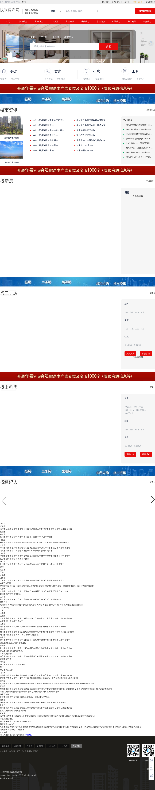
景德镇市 (9, 627)
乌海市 (18, 586)
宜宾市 (2, 678)
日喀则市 (9, 697)
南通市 (32, 529)
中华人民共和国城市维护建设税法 (48, 130)
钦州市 (39, 656)
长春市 (2, 599)
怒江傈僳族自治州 (39, 692)
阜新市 (49, 591)
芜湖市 (8, 618)
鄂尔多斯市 (37, 586)
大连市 (8, 591)
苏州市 (26, 529)
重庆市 (2, 670)
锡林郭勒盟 (81, 586)
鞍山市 (14, 591)
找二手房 (15, 79)
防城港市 (33, 656)
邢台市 (30, 543)
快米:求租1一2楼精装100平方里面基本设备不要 (139, 148)
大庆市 (39, 605)
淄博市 (14, 556)
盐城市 (51, 529)
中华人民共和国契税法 (43, 125)
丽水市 (61, 564)
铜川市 (8, 702)
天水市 (28, 708)
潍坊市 (38, 556)
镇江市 (63, 529)
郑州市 (2, 632)
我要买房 (146, 353)
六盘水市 (9, 684)
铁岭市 (67, 591)
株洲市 (8, 648)
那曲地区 (30, 697)
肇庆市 (55, 548)
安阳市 (28, 632)
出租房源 (70, 21)
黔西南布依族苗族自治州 (47, 684)
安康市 (49, 702)
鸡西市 (20, 605)
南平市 (38, 537)
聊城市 (14, 559)
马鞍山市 (27, 618)
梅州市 (67, 548)
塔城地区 (3, 730)
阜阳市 (63, 618)
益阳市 (51, 648)
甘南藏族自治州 (19, 711)
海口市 (2, 665)
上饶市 (63, 627)
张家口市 (42, 543)
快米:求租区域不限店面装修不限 (139, 134)
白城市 (44, 599)
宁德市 (49, 537)
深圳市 (14, 548)
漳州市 (32, 537)
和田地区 (123, 727)
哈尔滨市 (3, 605)
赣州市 (39, 627)
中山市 (32, 551)
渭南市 (26, 702)
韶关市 (8, 548)
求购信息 (85, 21)
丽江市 (32, 689)
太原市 (2, 580)
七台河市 (59, 605)
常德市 (38, 648)
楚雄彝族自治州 (53, 689)
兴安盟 (73, 586)
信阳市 (14, 635)
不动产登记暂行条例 (85, 135)
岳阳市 (32, 648)
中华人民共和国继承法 (43, 150)
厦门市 (8, 537)
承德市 (49, 543)
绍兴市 (32, 564)
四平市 (14, 599)
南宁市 (2, 656)
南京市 (2, 529)
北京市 (2, 570)
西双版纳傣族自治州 (103, 689)
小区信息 (116, 21)
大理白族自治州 (6, 692)
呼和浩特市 (4, 586)
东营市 (26, 556)
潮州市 (38, 551)
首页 (8, 21)
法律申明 (3, 751)
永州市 (63, 648)
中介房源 (61, 79)
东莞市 (26, 551)
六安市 (2, 621)
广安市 (8, 678)
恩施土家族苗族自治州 (9, 643)
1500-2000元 (141, 410)
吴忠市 (16, 721)
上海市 (2, 613)
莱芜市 (67, 556)
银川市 (2, 721)
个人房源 (48, 79)
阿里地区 (38, 697)
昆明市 (2, 689)
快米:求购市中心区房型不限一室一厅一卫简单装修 (139, 152)
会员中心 (126, 2)
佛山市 (32, 548)
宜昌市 (20, 640)
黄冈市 (55, 640)
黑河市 (74, 605)
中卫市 (28, 721)
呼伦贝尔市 (47, 586)
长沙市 (2, 648)
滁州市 (57, 618)
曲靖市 (8, 689)
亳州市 (8, 621)
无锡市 (8, 529)
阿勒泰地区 (12, 730)
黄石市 (8, 640)
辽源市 (20, 599)
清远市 (20, 551)
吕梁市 (61, 580)
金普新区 (17, 594)
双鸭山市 (32, 605)
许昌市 (57, 632)
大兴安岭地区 (5, 608)
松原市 (38, 599)
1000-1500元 (129, 410)
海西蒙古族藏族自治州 (86, 716)
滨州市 (20, 559)
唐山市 (10, 543)
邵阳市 (26, 648)
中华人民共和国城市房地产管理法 (48, 120)
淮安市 (45, 529)
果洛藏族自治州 (57, 716)
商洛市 (55, 702)
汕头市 (26, 548)
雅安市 (20, 678)
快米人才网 (5, 735)
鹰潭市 (34, 627)
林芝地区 (46, 697)
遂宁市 (45, 675)
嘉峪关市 (9, 708)
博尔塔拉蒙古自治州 (57, 727)
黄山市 (51, 618)
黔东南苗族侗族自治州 (66, 684)
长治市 (20, 580)
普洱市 (38, 689)
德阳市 (28, 675)
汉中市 (38, 702)
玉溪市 (14, 689)
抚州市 (57, 627)
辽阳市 (55, 591)
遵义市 (16, 684)
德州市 (8, 559)
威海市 (55, 556)
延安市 (32, 702)
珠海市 (20, 548)
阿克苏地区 (87, 727)
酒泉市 (51, 708)
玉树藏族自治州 (70, 716)
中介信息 (147, 21)
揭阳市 (44, 551)
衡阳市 (20, 648)
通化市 (26, 599)
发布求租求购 (150, 2)
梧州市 (20, 656)
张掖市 (39, 708)
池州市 (14, 621)
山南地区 (23, 697)
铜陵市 (39, 618)
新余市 (28, 627)
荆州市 (49, 640)
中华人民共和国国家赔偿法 (45, 135)
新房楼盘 (23, 21)
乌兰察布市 (66, 586)
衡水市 (67, 543)
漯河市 (63, 632)
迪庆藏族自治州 (53, 692)
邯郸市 (24, 543)
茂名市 (49, 548)
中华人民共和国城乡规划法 (45, 140)
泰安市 (49, 556)
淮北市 (34, 618)
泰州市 (69, 529)
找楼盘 (3, 79)
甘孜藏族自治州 (58, 678)
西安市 (2, 702)
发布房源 (76, 746)
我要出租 (87, 79)
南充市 (63, 675)
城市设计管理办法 (84, 145)
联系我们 (36, 751)
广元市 (39, 675)
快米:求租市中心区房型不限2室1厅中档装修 (139, 143)
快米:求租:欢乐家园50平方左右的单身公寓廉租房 (139, 157)
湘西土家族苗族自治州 (15, 651)
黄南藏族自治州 (31, 716)
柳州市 (8, 656)
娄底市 (2, 651)
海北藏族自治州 (18, 716)
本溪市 (26, 591)
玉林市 (51, 656)
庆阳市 (57, 708)
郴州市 (57, 648)
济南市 (2, 556)
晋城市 (26, 580)
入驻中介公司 (137, 2)
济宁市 (44, 556)
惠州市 (61, 548)
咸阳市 (20, 702)
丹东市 (32, 591)
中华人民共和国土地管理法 (45, 145)
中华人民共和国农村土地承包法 (90, 125)
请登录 (24, 2)
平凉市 (45, 708)
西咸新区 (62, 702)
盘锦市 (61, 591)
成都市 (2, 675)
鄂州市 (32, 640)
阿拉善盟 (90, 586)
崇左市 (8, 659)
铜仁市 (34, 684)
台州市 (55, 564)
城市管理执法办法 (84, 150)
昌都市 (16, 697)
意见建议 (28, 751)
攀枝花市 (15, 675)
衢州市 (44, 564)
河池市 (69, 656)
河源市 (8, 551)
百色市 (57, 656)
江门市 (38, 548)
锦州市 (38, 591)
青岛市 (8, 556)
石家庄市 (3, 543)
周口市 (20, 635)
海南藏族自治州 (44, 716)
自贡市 (8, 675)
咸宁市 (61, 640)
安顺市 (22, 684)
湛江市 (44, 548)
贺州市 (63, 656)
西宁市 (2, 716)
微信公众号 (116, 2)
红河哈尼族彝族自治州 (69, 689)
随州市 (67, 640)
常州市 (20, 529)
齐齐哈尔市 (12, 605)
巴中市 (26, 678)
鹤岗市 (26, 605)
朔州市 (32, 580)
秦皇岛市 (17, 543)
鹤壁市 (34, 632)
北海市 (26, 656)
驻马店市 (27, 635)
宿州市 (69, 618)
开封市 (8, 632)
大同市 (8, 580)
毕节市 (28, 684)
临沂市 (2, 559)
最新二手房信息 (31, 10)
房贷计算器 (127, 79)
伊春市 (45, 605)
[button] (4, 43)
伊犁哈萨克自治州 (135, 727)
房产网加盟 (20, 735)
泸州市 (22, 675)
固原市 (22, 721)
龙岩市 (44, 537)
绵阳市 (34, 675)
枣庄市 (20, 556)
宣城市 (20, 621)
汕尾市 (2, 551)
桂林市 (14, 656)
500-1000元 (138, 407)
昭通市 (26, 689)
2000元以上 (129, 413)
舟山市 (49, 564)
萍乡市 (16, 627)
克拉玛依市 (14, 727)
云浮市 (49, 551)
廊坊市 (61, 543)
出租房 (40, 746)
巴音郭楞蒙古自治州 (74, 727)
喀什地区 (116, 727)
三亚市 (8, 665)
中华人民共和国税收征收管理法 (90, 120)
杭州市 (2, 564)
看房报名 (39, 21)
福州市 (2, 537)
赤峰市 (24, 586)
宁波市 (8, 564)
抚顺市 (20, 591)
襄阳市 (26, 640)
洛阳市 (14, 632)
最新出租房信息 (31, 13)
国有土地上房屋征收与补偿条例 (90, 140)
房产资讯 (132, 21)
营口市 (44, 591)
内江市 (51, 675)
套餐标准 (12, 751)
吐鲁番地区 (23, 727)
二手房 (29, 746)
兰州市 (2, 708)
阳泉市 (14, 580)
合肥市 (2, 618)
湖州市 (26, 564)
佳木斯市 (52, 605)
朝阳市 (2, 594)
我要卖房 (130, 353)
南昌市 (2, 627)
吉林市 (8, 599)
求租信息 (101, 21)
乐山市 (57, 675)
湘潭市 (14, 648)
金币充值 (20, 751)
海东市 (8, 716)
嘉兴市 (20, 564)
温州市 (14, 564)
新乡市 (39, 632)
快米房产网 (9, 10)
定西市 (63, 708)
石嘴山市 (9, 721)
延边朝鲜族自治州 (54, 599)
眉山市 (69, 675)
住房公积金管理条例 (85, 130)
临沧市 (44, 689)
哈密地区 (32, 727)
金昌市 (16, 708)
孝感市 (44, 640)
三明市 (20, 537)
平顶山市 (21, 632)
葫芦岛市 (9, 594)
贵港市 (45, 656)
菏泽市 (26, 559)
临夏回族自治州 (6, 711)
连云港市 (38, 529)
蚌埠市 (14, 618)
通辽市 (30, 586)
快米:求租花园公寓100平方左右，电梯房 (139, 139)
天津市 (2, 575)
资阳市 (32, 678)
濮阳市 (51, 632)
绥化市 (80, 605)
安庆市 (45, 618)
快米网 (13, 735)
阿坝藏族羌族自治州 (43, 678)
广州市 (2, 548)
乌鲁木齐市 (4, 727)
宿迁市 (2, 532)
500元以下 (129, 407)
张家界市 (44, 648)
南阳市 (2, 635)
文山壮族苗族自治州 (87, 689)
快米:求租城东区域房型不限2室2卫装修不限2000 (139, 129)
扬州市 (57, 529)
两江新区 (9, 670)
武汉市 (2, 640)
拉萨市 (2, 697)
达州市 (14, 678)
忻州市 (49, 580)
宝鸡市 (14, 702)
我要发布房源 (145, 11)
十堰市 (14, 640)
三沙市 (14, 665)
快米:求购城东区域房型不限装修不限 (139, 125)
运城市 (44, 580)
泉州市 (26, 537)
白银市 (22, 708)
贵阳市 (2, 684)
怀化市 (69, 648)
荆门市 (38, 640)
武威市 (34, 708)
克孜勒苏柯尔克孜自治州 (102, 727)
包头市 (12, 586)
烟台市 (32, 556)
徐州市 (14, 529)
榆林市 (44, 702)
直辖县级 (34, 635)
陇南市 (69, 708)
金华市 (38, 564)
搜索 (108, 46)
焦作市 (45, 632)
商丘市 (8, 635)
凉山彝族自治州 (71, 678)
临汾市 (55, 580)
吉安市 (45, 627)
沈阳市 (2, 591)
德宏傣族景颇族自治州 (22, 692)
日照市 (61, 556)
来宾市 (2, 659)
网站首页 (105, 2)
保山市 (20, 689)
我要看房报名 (138, 196)
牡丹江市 (67, 605)
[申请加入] (29, 735)
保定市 (35, 543)
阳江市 (14, 551)
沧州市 (55, 543)
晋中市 (38, 580)
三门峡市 (70, 632)
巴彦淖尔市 (56, 586)
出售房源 (54, 21)
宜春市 (51, 627)
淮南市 (20, 618)
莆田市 (14, 537)
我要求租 (99, 79)
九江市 (22, 627)
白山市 (32, 599)
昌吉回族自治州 (42, 727)
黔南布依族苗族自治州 (85, 684)
